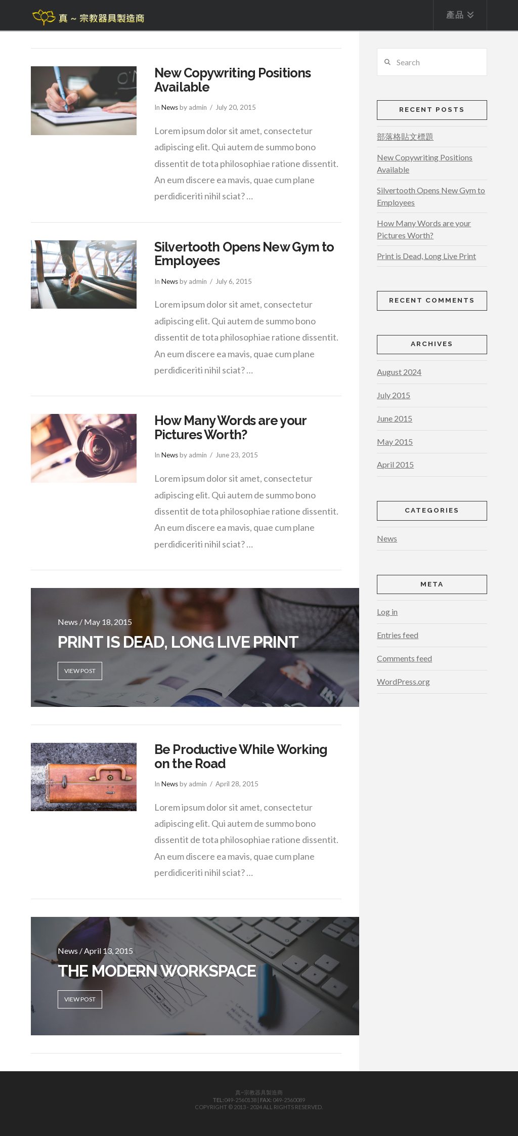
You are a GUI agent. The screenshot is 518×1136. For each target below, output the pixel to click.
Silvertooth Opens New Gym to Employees (244, 254)
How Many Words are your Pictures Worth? (230, 427)
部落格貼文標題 (405, 136)
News (169, 107)
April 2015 (395, 464)
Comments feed (404, 658)
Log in (387, 611)
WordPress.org (403, 681)
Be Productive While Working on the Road (240, 756)
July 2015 (393, 395)
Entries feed (397, 635)
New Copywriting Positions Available (232, 80)
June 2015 (394, 418)
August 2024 (399, 371)
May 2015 (395, 441)
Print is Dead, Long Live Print (426, 256)
